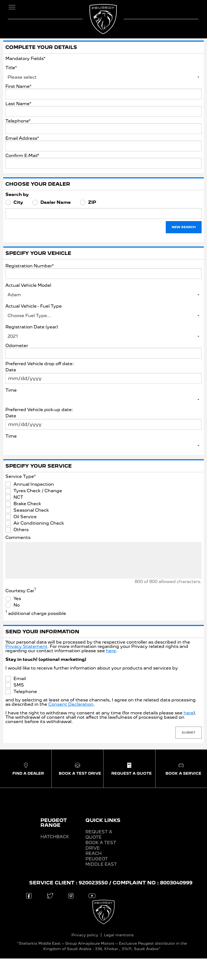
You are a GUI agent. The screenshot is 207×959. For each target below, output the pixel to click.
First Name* (18, 87)
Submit (188, 733)
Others (21, 530)
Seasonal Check (31, 511)
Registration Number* (29, 266)
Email (19, 679)
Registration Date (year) (31, 327)
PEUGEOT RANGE (53, 823)
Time (11, 390)
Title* (11, 68)
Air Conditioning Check (38, 524)
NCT (18, 498)
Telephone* (17, 121)
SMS (18, 686)
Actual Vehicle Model (28, 285)
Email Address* (22, 139)
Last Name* (18, 104)
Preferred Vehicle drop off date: (39, 364)
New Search (184, 228)
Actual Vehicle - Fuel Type (33, 306)
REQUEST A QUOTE (98, 835)
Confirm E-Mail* (22, 156)
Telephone (25, 692)
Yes (17, 599)
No (16, 606)
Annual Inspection (33, 485)
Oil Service (25, 517)
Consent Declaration (71, 704)
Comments (17, 538)
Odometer (16, 346)
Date (10, 370)
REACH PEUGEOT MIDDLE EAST (101, 859)
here (111, 651)
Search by (17, 195)
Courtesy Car (20, 591)
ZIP (92, 203)
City (18, 203)
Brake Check (27, 504)
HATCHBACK (54, 837)
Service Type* (20, 477)
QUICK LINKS (102, 821)
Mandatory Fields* (25, 59)
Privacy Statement (26, 647)
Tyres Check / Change (37, 492)
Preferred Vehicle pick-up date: (39, 410)
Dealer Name (55, 203)
